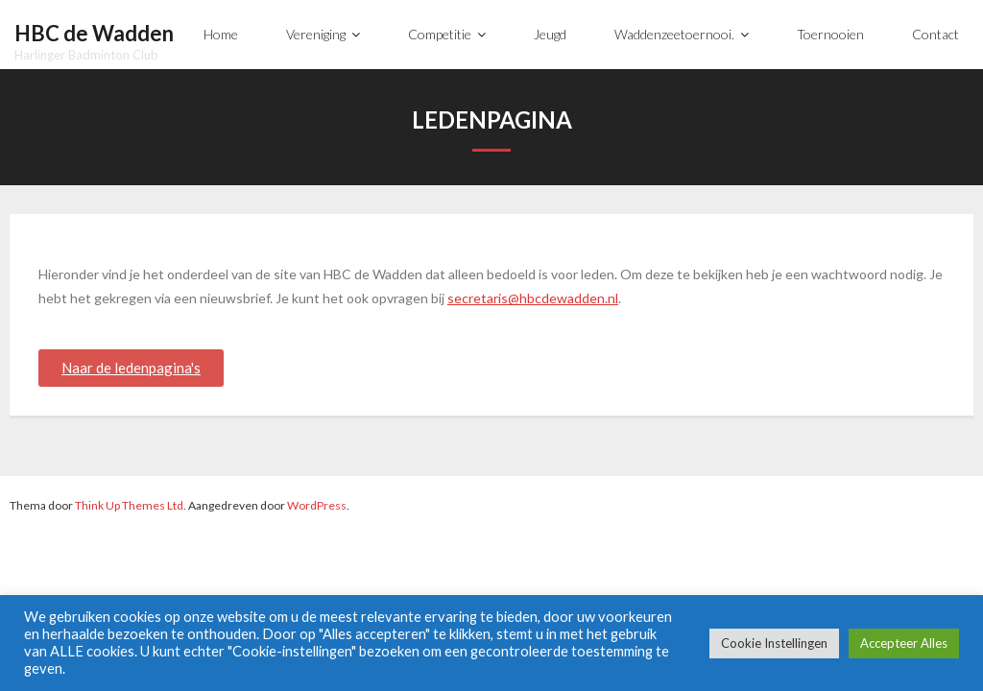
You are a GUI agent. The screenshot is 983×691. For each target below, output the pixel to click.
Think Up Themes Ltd (129, 505)
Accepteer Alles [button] (903, 643)
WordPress (317, 505)
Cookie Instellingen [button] (774, 643)
